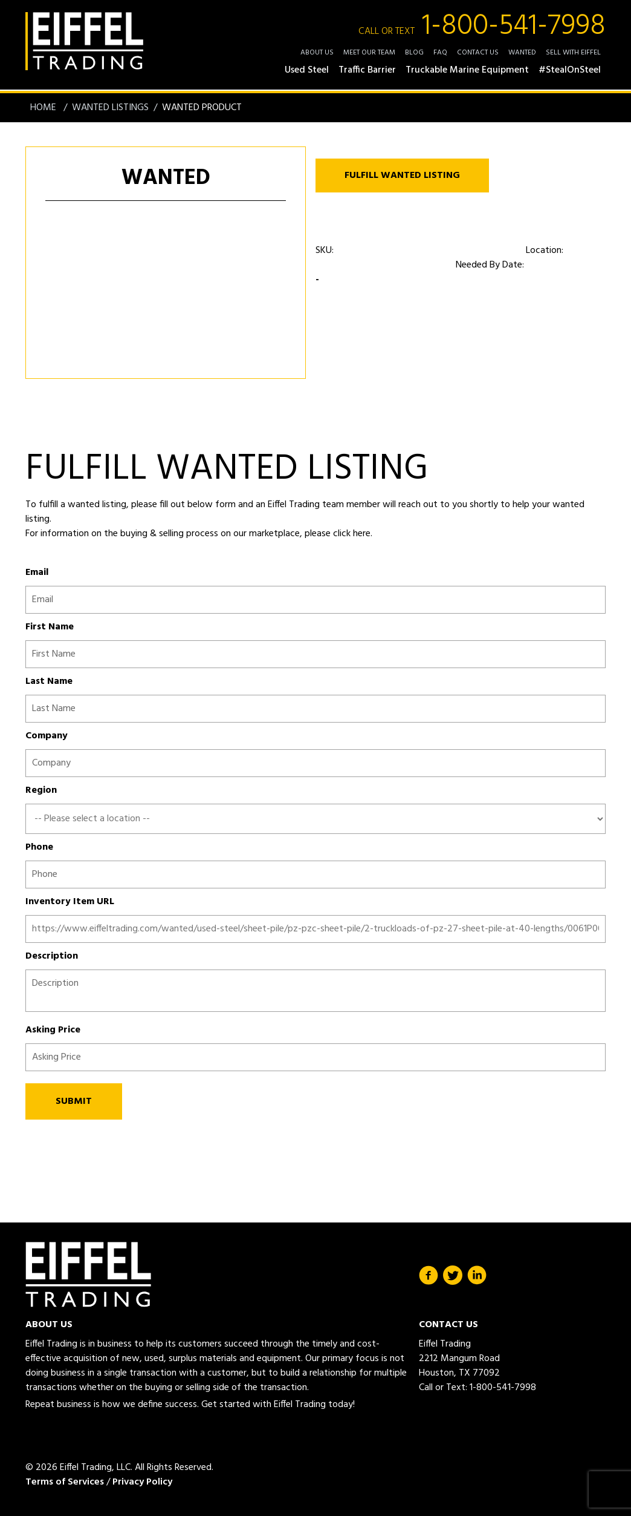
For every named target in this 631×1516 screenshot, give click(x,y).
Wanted (522, 53)
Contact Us (478, 53)
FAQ (440, 53)
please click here (336, 534)
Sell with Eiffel (573, 53)
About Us (317, 53)
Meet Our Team (369, 53)
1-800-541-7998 (482, 26)
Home (44, 108)
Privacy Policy (142, 1482)
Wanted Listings (110, 108)
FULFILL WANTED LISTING (402, 175)
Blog (414, 53)
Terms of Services (64, 1482)
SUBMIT (74, 1101)
